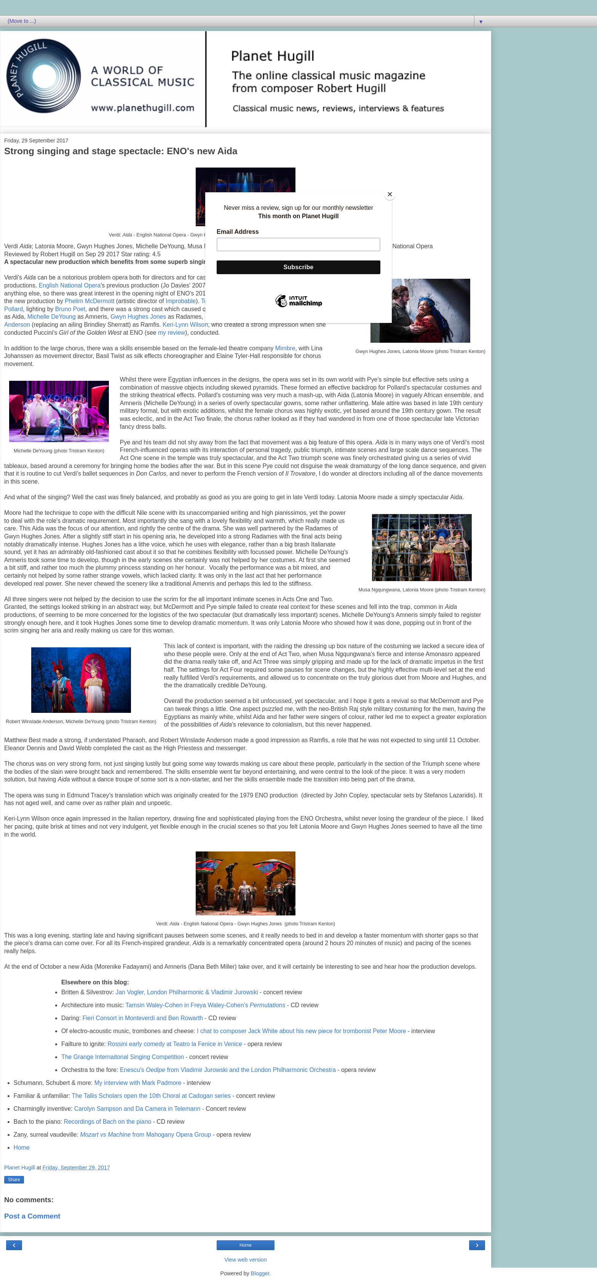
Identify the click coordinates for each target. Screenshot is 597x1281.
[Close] (390, 194)
